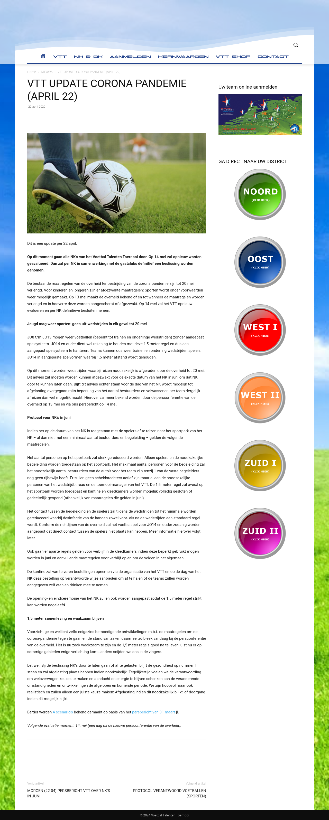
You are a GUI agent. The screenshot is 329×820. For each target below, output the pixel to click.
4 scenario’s (63, 712)
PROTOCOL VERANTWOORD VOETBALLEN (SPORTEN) (169, 793)
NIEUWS (46, 72)
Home (31, 72)
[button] (295, 45)
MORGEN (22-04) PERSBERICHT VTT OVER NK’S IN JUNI (68, 793)
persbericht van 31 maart (153, 712)
